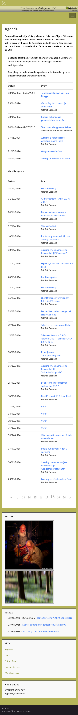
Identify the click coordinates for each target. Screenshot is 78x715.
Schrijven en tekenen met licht (56, 325)
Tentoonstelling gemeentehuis (56, 127)
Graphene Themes (23, 711)
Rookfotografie (49, 277)
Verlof (44, 406)
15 (34, 497)
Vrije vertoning (48, 226)
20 (64, 497)
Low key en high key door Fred (56, 479)
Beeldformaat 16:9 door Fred (56, 396)
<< (11, 498)
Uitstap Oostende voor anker (56, 158)
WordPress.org (12, 673)
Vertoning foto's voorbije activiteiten (40, 631)
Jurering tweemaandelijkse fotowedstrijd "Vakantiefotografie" (54, 369)
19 (58, 497)
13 (23, 497)
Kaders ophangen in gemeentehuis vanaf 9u (44, 624)
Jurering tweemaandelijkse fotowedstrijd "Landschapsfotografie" (54, 465)
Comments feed (12, 667)
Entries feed (10, 661)
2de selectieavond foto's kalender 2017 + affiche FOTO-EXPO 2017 (57, 338)
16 (40, 497)
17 (46, 497)
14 (29, 497)
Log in (7, 655)
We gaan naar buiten (51, 151)
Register (9, 649)
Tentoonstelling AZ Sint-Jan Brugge (54, 618)
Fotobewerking (48, 188)
